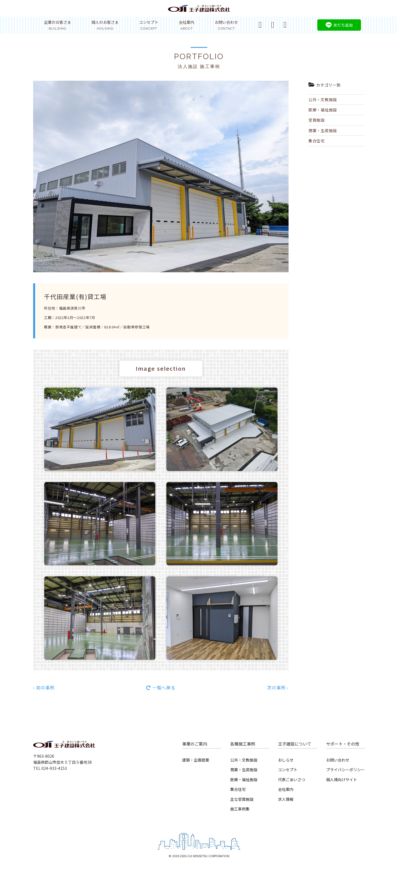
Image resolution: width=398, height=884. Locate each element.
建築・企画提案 (195, 760)
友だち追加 (343, 25)
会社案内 (186, 24)
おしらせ (286, 760)
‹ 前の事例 (44, 687)
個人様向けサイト (341, 779)
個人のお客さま (105, 24)
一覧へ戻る (164, 687)
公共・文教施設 (322, 99)
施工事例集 (240, 809)
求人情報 (286, 799)
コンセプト (148, 24)
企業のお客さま (57, 24)
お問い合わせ (226, 24)
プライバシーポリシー (345, 769)
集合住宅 (316, 140)
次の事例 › (278, 687)
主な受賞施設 (241, 799)
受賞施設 (316, 120)
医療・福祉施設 (322, 110)
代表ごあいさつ (291, 779)
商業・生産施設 (322, 130)
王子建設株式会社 (199, 11)
